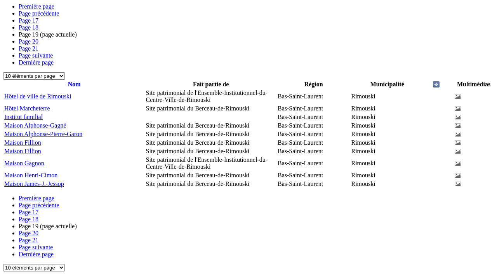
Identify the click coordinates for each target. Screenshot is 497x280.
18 (28, 27)
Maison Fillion (22, 142)
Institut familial (23, 117)
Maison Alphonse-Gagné (35, 125)
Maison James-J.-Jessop (34, 183)
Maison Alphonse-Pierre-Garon (43, 134)
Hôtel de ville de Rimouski (37, 96)
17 (28, 20)
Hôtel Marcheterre (27, 108)
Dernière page (36, 62)
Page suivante (36, 55)
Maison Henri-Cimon (30, 175)
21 (28, 48)
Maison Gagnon (24, 163)
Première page (36, 6)
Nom (74, 84)
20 (28, 41)
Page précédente (39, 13)
